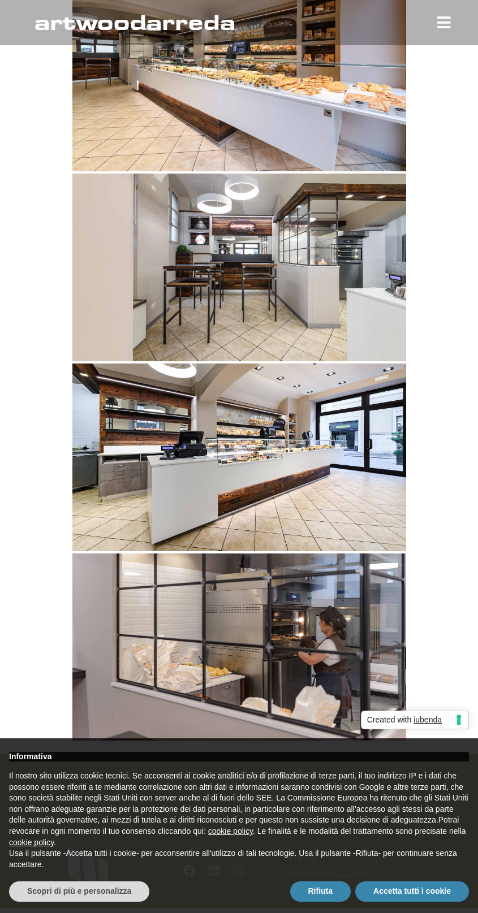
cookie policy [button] (230, 831)
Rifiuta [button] (320, 890)
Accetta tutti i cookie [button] (412, 890)
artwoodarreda (134, 21)
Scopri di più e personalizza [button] (79, 890)
